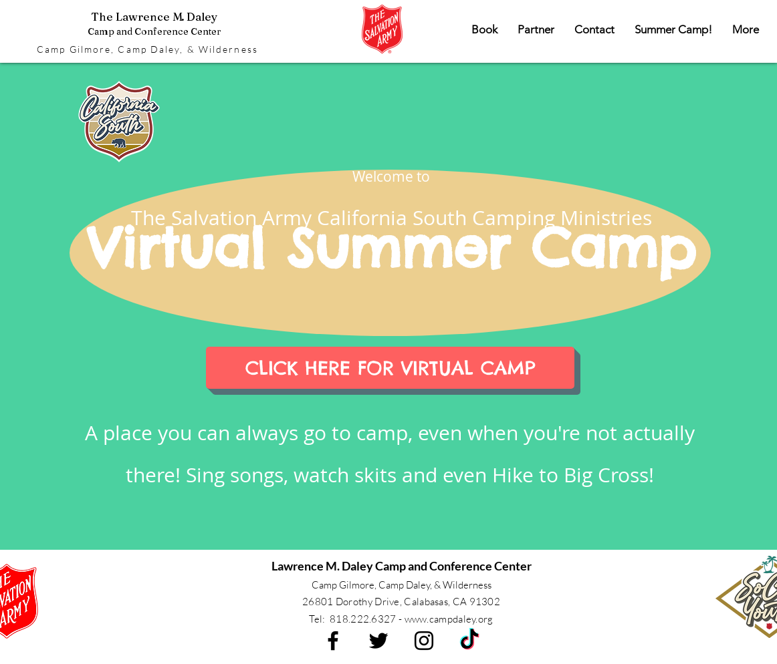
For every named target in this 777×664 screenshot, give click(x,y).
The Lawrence (154, 23)
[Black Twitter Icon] (378, 640)
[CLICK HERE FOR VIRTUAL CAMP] (390, 368)
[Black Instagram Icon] (424, 640)
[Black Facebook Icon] (333, 640)
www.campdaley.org (449, 619)
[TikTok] (469, 640)
